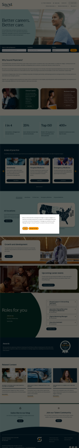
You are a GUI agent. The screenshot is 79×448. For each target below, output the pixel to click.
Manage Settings (33, 228)
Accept (25, 228)
